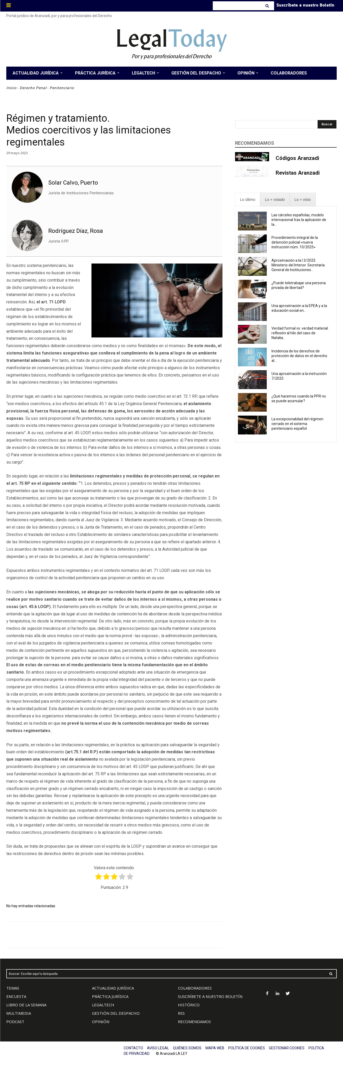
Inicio (11, 88)
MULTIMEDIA (18, 1013)
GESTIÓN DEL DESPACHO (116, 1013)
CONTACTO (133, 1048)
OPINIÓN (100, 1021)
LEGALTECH (103, 1004)
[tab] (247, 200)
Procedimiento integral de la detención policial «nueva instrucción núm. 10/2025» (294, 242)
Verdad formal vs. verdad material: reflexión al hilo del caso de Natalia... (300, 333)
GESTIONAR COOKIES (286, 1048)
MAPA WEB (214, 1048)
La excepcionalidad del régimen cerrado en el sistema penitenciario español (297, 424)
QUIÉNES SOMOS (187, 1048)
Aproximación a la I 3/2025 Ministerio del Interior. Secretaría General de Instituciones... (298, 265)
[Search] (268, 6)
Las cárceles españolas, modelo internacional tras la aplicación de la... (298, 220)
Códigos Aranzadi (297, 158)
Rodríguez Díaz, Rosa (75, 231)
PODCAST (15, 1021)
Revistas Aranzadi (298, 173)
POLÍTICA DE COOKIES (246, 1048)
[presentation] (247, 200)
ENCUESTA (16, 996)
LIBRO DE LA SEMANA (26, 1004)
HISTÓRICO (189, 1004)
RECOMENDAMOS (194, 1021)
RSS (181, 1013)
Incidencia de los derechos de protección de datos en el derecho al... (299, 356)
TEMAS (12, 988)
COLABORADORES (195, 988)
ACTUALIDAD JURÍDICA (113, 988)
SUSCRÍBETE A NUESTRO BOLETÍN (210, 996)
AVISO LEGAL (158, 1048)
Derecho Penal (33, 88)
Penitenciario (62, 88)
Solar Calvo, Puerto (73, 182)
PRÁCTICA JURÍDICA (110, 996)
